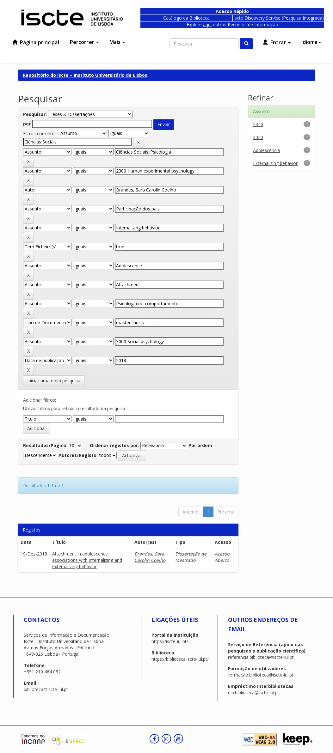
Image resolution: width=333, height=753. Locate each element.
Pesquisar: (35, 114)
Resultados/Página (44, 445)
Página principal (35, 42)
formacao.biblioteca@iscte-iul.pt (260, 675)
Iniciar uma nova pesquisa (53, 381)
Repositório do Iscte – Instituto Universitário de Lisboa (85, 75)
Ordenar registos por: (114, 445)
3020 (258, 137)
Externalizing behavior (275, 163)
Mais (117, 42)
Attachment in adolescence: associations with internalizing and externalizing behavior (87, 560)
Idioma (311, 42)
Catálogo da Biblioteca (186, 18)
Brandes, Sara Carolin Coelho (149, 557)
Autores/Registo (77, 455)
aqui (207, 24)
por (27, 124)
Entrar (277, 42)
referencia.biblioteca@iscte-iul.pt (261, 657)
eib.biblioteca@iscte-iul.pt (253, 692)
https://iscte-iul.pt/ (169, 641)
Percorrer (84, 42)
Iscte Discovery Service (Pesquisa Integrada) (278, 18)
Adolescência (266, 150)
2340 (258, 124)
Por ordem (200, 445)
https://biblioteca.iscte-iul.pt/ (180, 659)
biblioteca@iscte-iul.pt (46, 689)
